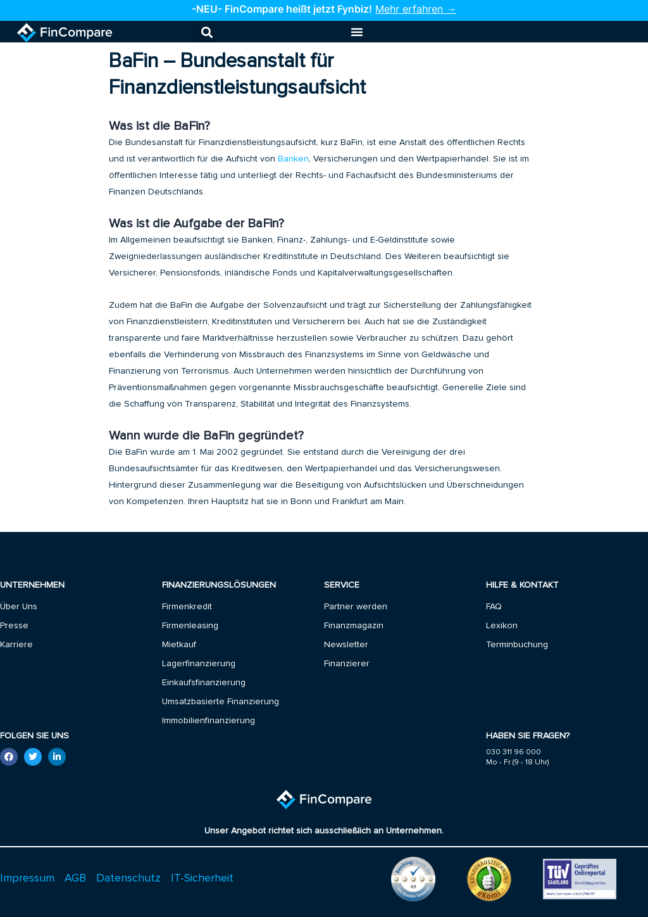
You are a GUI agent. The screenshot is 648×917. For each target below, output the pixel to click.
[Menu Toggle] (357, 31)
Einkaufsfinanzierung (204, 682)
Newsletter (346, 644)
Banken (293, 158)
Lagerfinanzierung (198, 663)
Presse (14, 625)
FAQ (494, 606)
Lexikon (502, 625)
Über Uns (18, 606)
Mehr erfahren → (415, 9)
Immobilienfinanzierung (208, 720)
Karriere (16, 644)
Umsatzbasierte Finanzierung (220, 701)
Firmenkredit (187, 606)
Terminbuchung (517, 644)
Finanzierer (347, 663)
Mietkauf (179, 644)
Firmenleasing (190, 625)
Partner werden (355, 606)
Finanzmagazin (353, 625)
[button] (206, 32)
